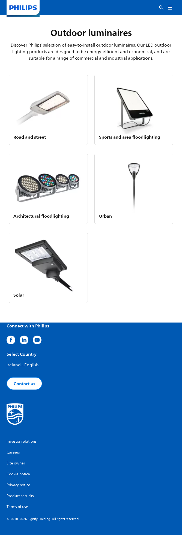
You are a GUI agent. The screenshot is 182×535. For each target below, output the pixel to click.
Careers (13, 452)
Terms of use (17, 507)
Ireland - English (23, 365)
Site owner (16, 463)
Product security (20, 496)
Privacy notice (18, 485)
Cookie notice (18, 474)
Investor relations (22, 441)
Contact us (24, 383)
